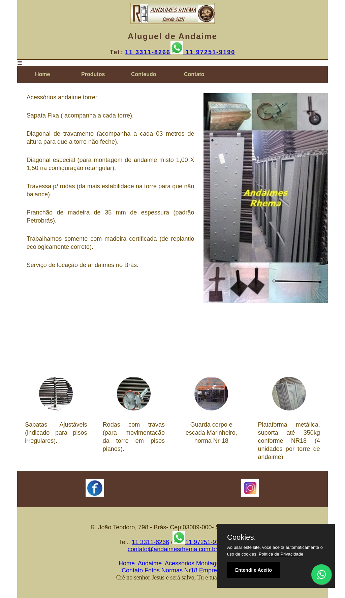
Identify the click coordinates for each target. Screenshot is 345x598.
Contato (132, 570)
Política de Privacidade (281, 554)
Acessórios (179, 563)
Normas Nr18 (179, 570)
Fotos (152, 570)
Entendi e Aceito (253, 570)
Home (127, 563)
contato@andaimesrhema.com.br (172, 549)
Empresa (211, 570)
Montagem (210, 563)
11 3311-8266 (147, 52)
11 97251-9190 (209, 52)
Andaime (150, 563)
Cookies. (241, 537)
